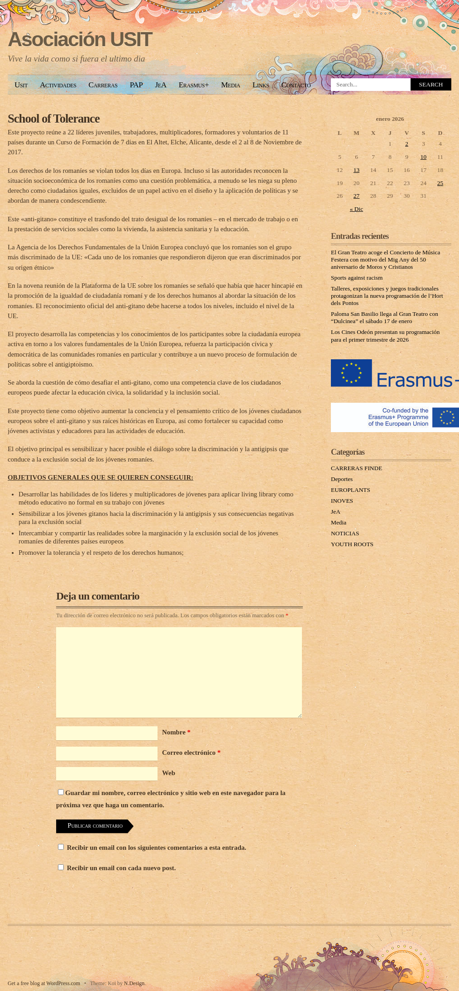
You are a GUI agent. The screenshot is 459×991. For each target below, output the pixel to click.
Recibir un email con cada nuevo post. (121, 868)
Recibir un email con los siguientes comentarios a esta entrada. (156, 847)
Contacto (296, 85)
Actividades (58, 85)
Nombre (176, 732)
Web (168, 773)
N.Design (134, 983)
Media (230, 85)
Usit (21, 85)
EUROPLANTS (350, 489)
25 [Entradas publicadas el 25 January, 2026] (440, 183)
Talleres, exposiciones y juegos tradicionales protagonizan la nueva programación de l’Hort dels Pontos (387, 295)
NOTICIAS (345, 533)
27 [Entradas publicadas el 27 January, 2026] (356, 195)
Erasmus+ (194, 85)
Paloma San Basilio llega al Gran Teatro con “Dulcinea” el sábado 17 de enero (384, 317)
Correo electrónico (191, 752)
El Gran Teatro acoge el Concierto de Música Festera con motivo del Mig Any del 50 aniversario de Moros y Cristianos (385, 259)
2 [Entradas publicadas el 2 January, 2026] (406, 143)
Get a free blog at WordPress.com (44, 983)
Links (261, 85)
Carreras (103, 85)
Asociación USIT (80, 39)
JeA (160, 85)
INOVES (342, 500)
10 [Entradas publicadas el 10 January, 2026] (423, 156)
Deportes (342, 479)
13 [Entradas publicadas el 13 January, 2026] (356, 170)
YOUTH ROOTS (352, 544)
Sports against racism (356, 277)
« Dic (356, 208)
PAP (136, 85)
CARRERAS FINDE (356, 468)
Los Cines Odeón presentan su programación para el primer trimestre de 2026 (385, 336)
